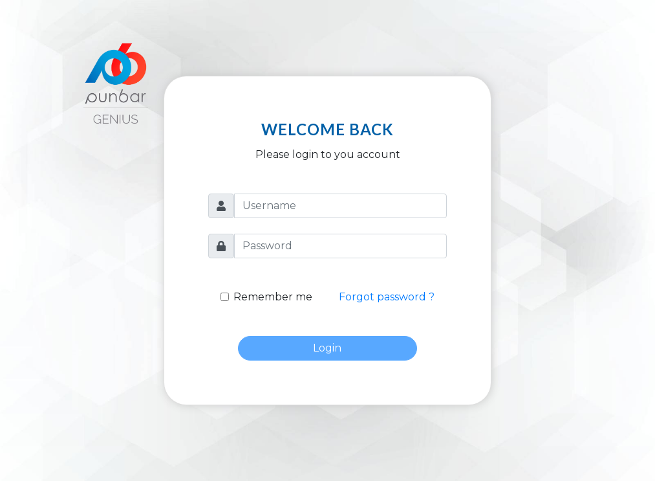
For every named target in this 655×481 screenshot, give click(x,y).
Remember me (272, 297)
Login (327, 348)
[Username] (340, 206)
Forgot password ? (387, 297)
